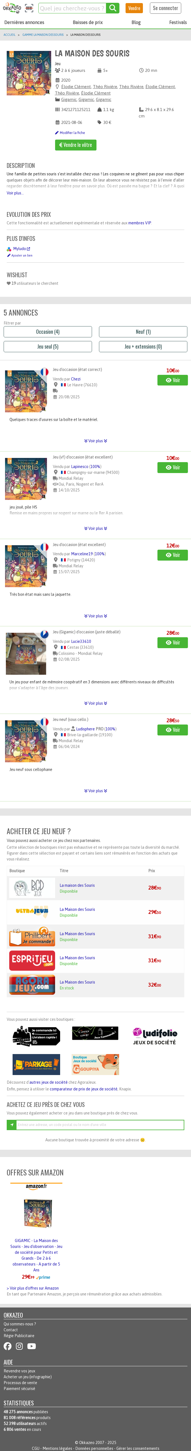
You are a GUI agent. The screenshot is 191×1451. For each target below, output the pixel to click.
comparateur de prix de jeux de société (83, 1089)
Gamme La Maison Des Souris (42, 34)
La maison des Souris (77, 885)
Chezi (76, 379)
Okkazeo (87, 1442)
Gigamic (69, 99)
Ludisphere (85, 729)
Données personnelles (94, 1448)
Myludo (21, 248)
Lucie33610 (81, 641)
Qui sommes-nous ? (20, 1324)
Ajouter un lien (19, 255)
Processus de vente (20, 1383)
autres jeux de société (48, 1082)
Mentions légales (57, 1448)
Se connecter (165, 7)
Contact (11, 1330)
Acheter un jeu (16, 1377)
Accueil (9, 34)
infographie (40, 1377)
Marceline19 (82, 554)
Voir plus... (15, 193)
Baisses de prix (88, 22)
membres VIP (139, 223)
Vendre (134, 8)
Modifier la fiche (70, 133)
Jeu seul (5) (47, 346)
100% (95, 466)
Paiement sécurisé (19, 1388)
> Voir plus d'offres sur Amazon (33, 1288)
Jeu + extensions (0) (143, 346)
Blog (136, 22)
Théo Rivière (105, 86)
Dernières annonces (24, 22)
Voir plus (95, 441)
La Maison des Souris (77, 909)
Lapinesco (79, 466)
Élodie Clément (76, 86)
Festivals (178, 22)
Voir (173, 380)
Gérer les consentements (137, 1448)
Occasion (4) (48, 331)
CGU (35, 1448)
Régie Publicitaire (19, 1336)
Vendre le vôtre (75, 144)
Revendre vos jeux (19, 1371)
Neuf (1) (143, 331)
